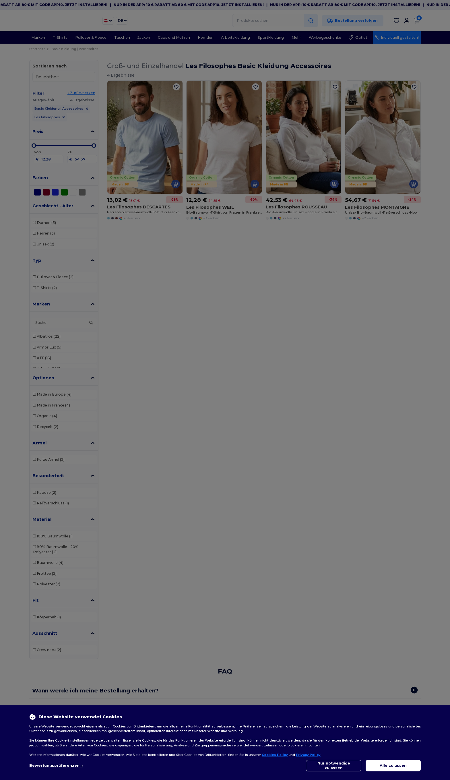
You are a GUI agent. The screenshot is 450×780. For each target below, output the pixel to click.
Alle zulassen (393, 765)
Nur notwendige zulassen (333, 765)
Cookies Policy (275, 755)
